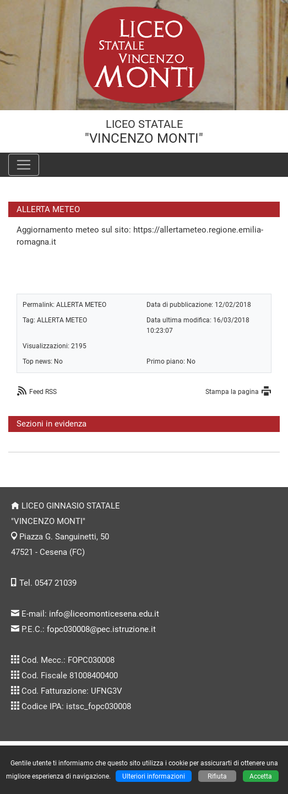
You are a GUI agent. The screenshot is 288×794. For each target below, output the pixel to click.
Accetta (260, 776)
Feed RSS (43, 391)
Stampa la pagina (232, 391)
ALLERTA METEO (81, 304)
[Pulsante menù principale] (23, 165)
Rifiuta (217, 776)
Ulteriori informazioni (153, 776)
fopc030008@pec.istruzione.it (101, 629)
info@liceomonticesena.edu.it (104, 614)
